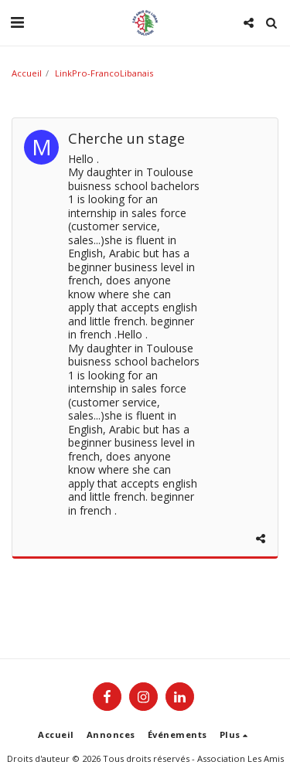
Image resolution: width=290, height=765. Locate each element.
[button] (17, 22)
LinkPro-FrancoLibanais (104, 73)
